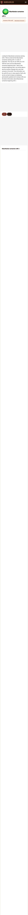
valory (6, 334)
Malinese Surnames (12, 594)
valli (6, 230)
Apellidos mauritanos (12, 608)
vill (6, 415)
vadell (6, 188)
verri (6, 315)
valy (6, 184)
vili (6, 249)
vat (6, 496)
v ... (9, 114)
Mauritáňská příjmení (12, 635)
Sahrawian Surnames (12, 591)
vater (6, 307)
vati (6, 296)
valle (6, 203)
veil (6, 458)
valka (6, 411)
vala (6, 446)
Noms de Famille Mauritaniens (14, 612)
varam (6, 350)
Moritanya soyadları (12, 655)
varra (6, 342)
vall (6, 153)
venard (7, 508)
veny (6, 365)
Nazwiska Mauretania (12, 628)
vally (6, 192)
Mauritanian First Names (12, 578)
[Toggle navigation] (25, 2)
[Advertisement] (14, 37)
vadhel (7, 180)
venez (6, 327)
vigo (6, 485)
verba (6, 238)
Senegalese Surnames (12, 598)
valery (6, 442)
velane (7, 284)
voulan (7, 242)
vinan (6, 512)
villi (6, 357)
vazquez (7, 419)
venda (6, 276)
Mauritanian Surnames (19, 20)
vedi (6, 427)
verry (6, 211)
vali (6, 219)
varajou (7, 164)
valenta (7, 431)
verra (6, 361)
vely (6, 288)
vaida (6, 199)
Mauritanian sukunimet (12, 642)
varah (6, 207)
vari (6, 323)
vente (6, 489)
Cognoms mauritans (12, 622)
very (6, 234)
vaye (6, 373)
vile (6, 531)
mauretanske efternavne (13, 638)
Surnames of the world (8, 20)
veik (6, 330)
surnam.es (14, 779)
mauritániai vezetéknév (12, 645)
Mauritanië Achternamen (13, 632)
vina (6, 338)
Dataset (14, 786)
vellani (7, 404)
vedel (6, 423)
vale (6, 346)
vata (6, 246)
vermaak (7, 516)
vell (6, 377)
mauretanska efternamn (13, 651)
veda (6, 392)
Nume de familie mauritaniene (14, 648)
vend (6, 500)
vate (6, 215)
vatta (6, 454)
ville (6, 527)
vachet (7, 369)
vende (6, 261)
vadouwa (7, 176)
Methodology (6, 784)
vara (6, 226)
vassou (7, 257)
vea (6, 523)
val (6, 161)
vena (6, 520)
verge (6, 396)
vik (6, 388)
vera (6, 469)
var (6, 477)
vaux (6, 535)
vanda (6, 319)
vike (6, 384)
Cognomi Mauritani (11, 618)
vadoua (7, 172)
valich (6, 481)
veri (6, 222)
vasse (6, 435)
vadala (7, 438)
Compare (7, 786)
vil (5, 462)
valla (6, 300)
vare (6, 311)
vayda (6, 195)
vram (6, 473)
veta (6, 265)
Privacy (21, 786)
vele (6, 493)
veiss (6, 292)
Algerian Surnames (12, 588)
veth (6, 400)
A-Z (4, 114)
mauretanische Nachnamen (13, 615)
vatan (6, 303)
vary (6, 273)
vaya (6, 465)
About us (14, 784)
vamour (7, 354)
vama (6, 253)
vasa (6, 504)
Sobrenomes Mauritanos (13, 625)
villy (6, 280)
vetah (6, 168)
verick (6, 408)
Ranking (21, 784)
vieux (6, 381)
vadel (6, 157)
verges (7, 269)
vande (6, 450)
